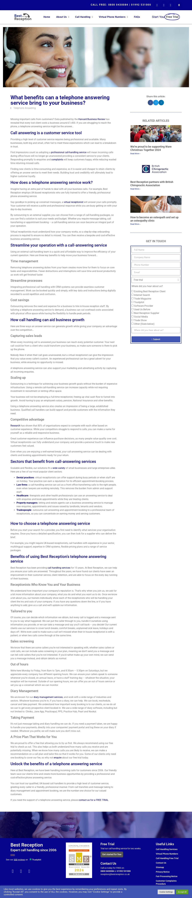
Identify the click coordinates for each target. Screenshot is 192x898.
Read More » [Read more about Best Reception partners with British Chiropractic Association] (135, 189)
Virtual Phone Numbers (113, 17)
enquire (58, 757)
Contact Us (161, 863)
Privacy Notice (163, 872)
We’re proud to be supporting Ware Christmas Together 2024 (151, 148)
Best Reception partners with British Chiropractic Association (151, 183)
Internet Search (142, 295)
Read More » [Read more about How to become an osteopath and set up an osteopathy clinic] (135, 224)
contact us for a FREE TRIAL (93, 800)
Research (15, 425)
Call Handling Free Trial (167, 858)
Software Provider (143, 305)
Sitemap (160, 867)
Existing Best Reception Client (149, 291)
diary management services (48, 697)
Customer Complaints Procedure (166, 882)
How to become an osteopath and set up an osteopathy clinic (154, 219)
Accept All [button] (182, 892)
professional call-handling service (68, 152)
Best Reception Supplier (146, 313)
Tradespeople (23, 510)
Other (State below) (144, 323)
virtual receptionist (73, 202)
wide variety (58, 468)
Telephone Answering (24, 108)
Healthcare (22, 495)
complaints (57, 159)
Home (47, 16)
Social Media (141, 316)
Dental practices (25, 477)
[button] (179, 5)
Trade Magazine (142, 298)
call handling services (59, 567)
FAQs (137, 16)
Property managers (26, 502)
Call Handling (84, 17)
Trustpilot (139, 302)
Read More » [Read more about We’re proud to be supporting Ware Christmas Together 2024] (135, 154)
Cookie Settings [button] (166, 892)
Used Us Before (142, 309)
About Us (62, 17)
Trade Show (140, 320)
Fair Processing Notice (166, 876)
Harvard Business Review (91, 119)
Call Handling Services (166, 849)
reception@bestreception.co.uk (115, 874)
